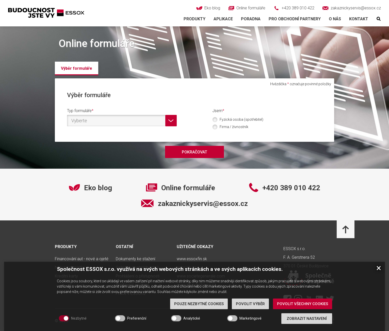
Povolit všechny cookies (302, 309)
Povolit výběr (250, 309)
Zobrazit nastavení (307, 324)
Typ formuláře (79, 110)
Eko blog (98, 188)
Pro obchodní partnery (295, 18)
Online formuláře (188, 188)
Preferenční (136, 324)
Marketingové (250, 324)
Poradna (251, 18)
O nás (335, 18)
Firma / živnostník (233, 127)
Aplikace (223, 18)
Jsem (217, 110)
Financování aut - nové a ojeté (81, 259)
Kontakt (358, 18)
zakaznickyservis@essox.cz (203, 204)
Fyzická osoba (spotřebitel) (240, 119)
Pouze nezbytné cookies (199, 309)
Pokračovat (194, 152)
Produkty (194, 18)
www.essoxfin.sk (192, 259)
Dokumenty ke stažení (135, 259)
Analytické (191, 324)
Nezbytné (79, 324)
